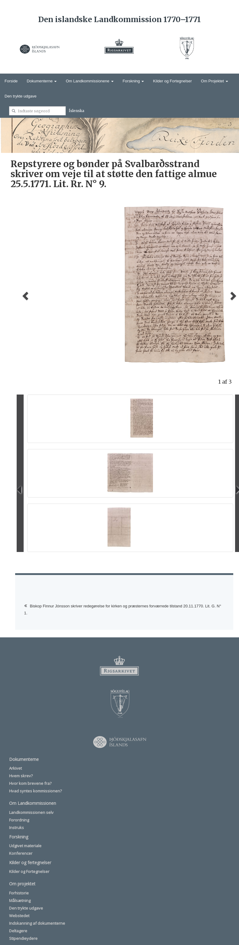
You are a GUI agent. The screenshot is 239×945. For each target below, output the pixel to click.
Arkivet (15, 768)
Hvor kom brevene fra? (30, 783)
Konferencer (20, 853)
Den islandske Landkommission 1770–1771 (119, 19)
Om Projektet (214, 81)
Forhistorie (19, 893)
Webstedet (19, 915)
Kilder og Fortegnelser (172, 81)
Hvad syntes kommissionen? (35, 791)
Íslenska (76, 110)
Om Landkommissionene (89, 81)
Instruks (16, 827)
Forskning (133, 81)
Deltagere (18, 930)
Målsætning (20, 900)
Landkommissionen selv (31, 812)
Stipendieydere (23, 938)
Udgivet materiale (25, 845)
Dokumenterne (42, 81)
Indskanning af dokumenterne (37, 923)
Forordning (19, 820)
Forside (11, 81)
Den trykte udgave (21, 96)
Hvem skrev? (21, 775)
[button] (24, 294)
